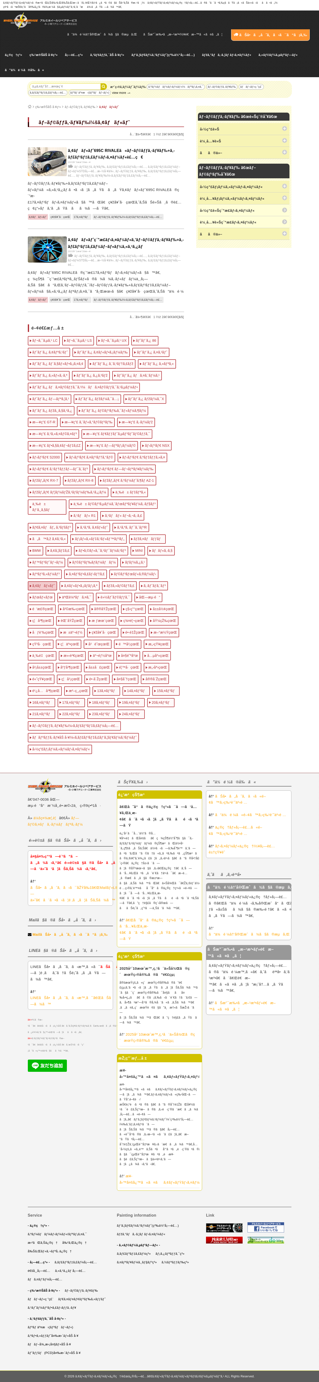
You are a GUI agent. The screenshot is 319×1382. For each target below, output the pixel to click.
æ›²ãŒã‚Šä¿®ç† (43, 1242)
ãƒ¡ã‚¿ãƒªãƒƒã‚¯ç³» (170, 1253)
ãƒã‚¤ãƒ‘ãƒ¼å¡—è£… (45, 1279)
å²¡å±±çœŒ (41, 667)
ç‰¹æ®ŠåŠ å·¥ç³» (44, 55)
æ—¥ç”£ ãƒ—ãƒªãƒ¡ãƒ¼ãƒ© (113, 445)
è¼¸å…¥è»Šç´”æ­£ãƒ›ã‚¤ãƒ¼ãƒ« (228, 222)
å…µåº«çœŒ (157, 656)
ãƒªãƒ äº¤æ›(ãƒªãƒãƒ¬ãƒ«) (89, 92)
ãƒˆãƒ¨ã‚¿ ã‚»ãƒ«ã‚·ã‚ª (49, 375)
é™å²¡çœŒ (129, 644)
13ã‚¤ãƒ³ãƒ (107, 691)
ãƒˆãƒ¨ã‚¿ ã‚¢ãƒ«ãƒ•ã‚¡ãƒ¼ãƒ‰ (102, 352)
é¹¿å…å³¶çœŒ (46, 691)
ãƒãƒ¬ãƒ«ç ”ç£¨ (251, 86)
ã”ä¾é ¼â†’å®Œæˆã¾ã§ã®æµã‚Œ (102, 34)
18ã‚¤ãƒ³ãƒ (102, 702)
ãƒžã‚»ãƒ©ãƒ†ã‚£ (120, 586)
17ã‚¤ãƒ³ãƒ (82, 216)
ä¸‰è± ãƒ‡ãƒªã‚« (130, 492)
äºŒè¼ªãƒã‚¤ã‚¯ (76, 597)
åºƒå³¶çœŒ (70, 667)
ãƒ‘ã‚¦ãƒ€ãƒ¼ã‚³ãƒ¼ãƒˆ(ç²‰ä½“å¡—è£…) (163, 55)
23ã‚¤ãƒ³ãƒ (102, 714)
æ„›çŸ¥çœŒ (158, 644)
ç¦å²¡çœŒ (71, 679)
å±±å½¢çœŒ (163, 609)
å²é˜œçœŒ (98, 644)
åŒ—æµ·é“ (149, 597)
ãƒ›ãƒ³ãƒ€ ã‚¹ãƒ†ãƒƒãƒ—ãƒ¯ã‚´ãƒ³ (60, 469)
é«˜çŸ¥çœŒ (42, 679)
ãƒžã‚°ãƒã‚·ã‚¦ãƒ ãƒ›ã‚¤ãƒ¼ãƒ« (226, 55)
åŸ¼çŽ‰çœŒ (164, 621)
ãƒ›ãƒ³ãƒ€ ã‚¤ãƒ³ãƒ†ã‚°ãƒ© (91, 457)
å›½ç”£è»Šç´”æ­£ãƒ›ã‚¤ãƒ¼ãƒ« (227, 210)
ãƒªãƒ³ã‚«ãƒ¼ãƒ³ (46, 574)
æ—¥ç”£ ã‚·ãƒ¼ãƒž (137, 422)
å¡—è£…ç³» (74, 55)
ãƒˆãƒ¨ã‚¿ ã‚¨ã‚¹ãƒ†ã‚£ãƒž (113, 364)
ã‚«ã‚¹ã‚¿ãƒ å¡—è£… (70, 1271)
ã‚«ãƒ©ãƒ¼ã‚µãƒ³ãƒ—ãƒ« (278, 55)
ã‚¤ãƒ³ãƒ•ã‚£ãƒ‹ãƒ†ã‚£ (87, 574)
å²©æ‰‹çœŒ (74, 609)
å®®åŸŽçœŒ (105, 609)
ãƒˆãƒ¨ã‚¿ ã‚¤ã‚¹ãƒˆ (152, 352)
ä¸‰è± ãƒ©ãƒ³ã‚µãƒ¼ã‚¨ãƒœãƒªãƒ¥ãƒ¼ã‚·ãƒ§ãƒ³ (114, 504)
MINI (139, 551)
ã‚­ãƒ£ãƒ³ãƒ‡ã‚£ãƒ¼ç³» (134, 1253)
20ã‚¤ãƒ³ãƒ (162, 702)
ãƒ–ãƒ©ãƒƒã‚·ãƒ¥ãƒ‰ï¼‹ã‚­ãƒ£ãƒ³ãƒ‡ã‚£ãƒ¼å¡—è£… (113, 175)
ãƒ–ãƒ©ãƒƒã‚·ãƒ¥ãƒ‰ (222, 86)
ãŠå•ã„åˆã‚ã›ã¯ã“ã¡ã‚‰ (270, 35)
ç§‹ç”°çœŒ (135, 609)
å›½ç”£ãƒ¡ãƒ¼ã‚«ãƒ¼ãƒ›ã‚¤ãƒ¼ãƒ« (61, 749)
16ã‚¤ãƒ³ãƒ (42, 702)
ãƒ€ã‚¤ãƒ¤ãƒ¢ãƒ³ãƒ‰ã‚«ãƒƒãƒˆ (82, 1299)
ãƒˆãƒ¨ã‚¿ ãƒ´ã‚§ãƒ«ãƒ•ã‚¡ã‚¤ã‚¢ (57, 364)
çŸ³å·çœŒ (41, 644)
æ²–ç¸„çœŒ (78, 691)
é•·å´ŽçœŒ (98, 679)
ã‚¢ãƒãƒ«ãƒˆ (109, 107)
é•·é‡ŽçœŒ (134, 632)
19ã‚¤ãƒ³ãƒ (132, 702)
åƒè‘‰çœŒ (43, 632)
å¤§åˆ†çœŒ (126, 679)
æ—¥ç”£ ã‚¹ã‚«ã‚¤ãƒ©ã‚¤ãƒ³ (54, 434)
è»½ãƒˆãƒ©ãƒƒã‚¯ (115, 597)
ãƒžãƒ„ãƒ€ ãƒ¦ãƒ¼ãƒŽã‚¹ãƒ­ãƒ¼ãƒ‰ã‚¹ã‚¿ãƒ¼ (69, 492)
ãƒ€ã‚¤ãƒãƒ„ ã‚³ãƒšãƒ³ (51, 527)
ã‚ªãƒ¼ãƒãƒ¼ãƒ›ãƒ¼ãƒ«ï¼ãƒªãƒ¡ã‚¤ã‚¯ (175, 86)
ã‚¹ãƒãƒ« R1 (84, 516)
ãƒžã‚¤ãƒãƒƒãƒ (149, 539)
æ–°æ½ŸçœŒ (165, 632)
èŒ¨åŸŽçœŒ (71, 621)
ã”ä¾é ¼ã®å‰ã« (24, 70)
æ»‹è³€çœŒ (73, 656)
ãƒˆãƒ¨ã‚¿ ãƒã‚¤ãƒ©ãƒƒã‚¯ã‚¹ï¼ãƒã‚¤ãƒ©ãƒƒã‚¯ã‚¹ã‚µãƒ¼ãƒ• (85, 387)
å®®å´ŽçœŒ (155, 679)
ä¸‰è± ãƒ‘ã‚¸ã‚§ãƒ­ (41, 507)
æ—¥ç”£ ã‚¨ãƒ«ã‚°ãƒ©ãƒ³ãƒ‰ (89, 422)
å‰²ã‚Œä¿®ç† (74, 1242)
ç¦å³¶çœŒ (42, 621)
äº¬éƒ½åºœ (102, 656)
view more (119, 93)
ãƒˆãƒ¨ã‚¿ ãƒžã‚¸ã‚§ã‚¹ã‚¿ (52, 411)
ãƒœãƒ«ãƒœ (42, 597)
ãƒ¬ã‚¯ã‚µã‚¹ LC (45, 340)
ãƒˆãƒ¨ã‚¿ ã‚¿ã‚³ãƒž (92, 375)
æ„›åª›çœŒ (157, 667)
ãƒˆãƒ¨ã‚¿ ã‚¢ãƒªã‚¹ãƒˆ (50, 352)
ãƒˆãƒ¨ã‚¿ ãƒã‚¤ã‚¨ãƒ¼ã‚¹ (138, 375)
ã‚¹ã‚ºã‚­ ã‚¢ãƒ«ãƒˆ (94, 527)
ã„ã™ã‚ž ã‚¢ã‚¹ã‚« (49, 539)
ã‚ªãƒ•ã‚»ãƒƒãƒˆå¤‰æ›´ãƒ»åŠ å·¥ (53, 1336)
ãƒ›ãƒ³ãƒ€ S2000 (46, 457)
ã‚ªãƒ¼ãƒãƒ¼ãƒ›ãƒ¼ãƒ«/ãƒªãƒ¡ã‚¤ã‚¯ (57, 1234)
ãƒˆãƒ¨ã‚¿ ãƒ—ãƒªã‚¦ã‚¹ (50, 399)
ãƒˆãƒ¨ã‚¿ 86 (146, 340)
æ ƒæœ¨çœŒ (103, 621)
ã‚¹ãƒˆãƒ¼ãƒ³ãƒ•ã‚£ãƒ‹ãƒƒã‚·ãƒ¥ (52, 1307)
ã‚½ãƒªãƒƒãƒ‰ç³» (175, 1262)
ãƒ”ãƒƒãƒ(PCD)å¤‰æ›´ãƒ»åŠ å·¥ (54, 1353)
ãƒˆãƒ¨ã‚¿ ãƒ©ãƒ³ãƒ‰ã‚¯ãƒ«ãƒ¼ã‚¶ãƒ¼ (114, 411)
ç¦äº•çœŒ (70, 644)
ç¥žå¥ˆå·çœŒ (60, 216)
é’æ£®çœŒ (42, 609)
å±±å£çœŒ (99, 667)
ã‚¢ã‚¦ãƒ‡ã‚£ (60, 551)
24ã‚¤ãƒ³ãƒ (132, 714)
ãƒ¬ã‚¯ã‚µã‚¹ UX (114, 340)
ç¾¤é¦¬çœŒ (133, 621)
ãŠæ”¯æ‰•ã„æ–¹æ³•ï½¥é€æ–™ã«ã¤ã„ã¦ (182, 34)
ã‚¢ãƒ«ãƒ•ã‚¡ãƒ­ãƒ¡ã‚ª (80, 586)
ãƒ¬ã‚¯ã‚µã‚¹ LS (79, 340)
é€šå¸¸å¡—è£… (39, 1271)
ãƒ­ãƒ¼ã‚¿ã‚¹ (135, 562)
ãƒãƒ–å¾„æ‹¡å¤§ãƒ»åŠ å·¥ (49, 1344)
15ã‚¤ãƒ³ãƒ (167, 691)
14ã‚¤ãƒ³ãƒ (137, 691)
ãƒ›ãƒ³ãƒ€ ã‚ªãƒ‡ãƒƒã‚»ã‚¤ (143, 457)
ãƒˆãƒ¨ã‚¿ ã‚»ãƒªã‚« (158, 364)
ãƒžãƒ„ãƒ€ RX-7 (45, 480)
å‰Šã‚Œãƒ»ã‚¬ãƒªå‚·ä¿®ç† (50, 1251)
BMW (36, 551)
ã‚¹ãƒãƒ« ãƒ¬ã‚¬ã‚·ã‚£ (123, 516)
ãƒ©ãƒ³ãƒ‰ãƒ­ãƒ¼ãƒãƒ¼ (94, 562)
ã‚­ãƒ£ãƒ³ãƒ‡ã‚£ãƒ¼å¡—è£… (48, 92)
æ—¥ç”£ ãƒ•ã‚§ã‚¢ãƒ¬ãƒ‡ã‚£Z (56, 445)
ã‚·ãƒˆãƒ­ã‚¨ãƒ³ (155, 586)
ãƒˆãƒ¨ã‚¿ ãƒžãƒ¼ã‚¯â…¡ (98, 399)
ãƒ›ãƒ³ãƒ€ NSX (157, 445)
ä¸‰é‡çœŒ (43, 656)
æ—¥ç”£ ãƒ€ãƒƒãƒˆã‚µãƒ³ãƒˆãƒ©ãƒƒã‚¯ (118, 434)
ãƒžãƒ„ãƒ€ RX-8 (80, 480)
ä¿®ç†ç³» (13, 55)
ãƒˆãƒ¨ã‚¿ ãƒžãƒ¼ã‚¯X (146, 399)
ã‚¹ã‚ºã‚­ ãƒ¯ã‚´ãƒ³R (132, 527)
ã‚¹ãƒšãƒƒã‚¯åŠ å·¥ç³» (107, 55)
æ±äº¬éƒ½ (72, 632)
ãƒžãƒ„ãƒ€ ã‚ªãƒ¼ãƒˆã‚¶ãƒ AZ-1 (128, 480)
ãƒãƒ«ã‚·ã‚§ (162, 551)
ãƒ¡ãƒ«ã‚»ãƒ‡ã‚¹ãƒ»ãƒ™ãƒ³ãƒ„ (99, 539)
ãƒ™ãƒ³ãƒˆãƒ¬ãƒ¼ (47, 562)
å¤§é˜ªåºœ (129, 656)
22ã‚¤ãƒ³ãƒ (72, 714)
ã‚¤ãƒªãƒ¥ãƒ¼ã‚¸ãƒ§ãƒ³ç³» (137, 1262)
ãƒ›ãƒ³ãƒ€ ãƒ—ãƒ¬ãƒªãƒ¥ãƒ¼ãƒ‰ (125, 469)
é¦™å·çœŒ (129, 667)
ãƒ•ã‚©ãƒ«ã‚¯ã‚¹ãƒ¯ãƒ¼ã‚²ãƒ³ (102, 551)
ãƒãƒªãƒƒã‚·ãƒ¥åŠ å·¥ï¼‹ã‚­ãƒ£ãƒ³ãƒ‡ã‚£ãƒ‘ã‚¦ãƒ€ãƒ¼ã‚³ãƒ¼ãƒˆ (84, 737)
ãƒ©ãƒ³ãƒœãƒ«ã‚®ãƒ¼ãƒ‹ (135, 574)
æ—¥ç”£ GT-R (43, 422)
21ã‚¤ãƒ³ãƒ (42, 714)
